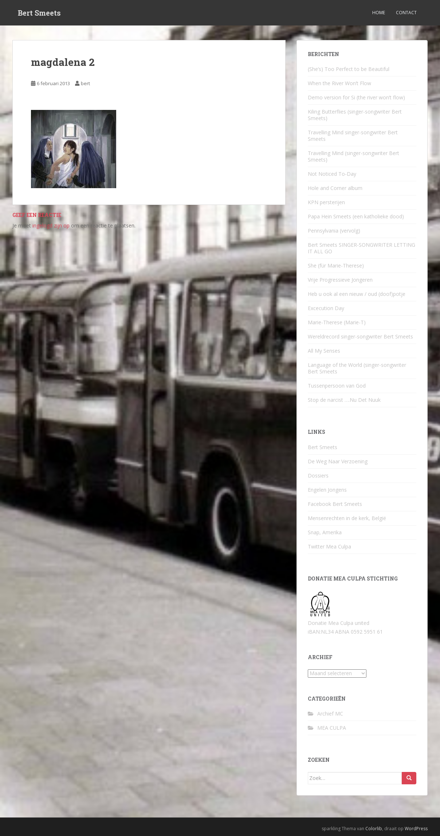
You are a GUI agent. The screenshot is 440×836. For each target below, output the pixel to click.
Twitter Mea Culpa (329, 546)
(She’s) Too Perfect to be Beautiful (348, 69)
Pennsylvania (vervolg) (334, 230)
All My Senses (324, 350)
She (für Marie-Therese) (336, 265)
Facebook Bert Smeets (335, 503)
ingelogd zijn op (51, 225)
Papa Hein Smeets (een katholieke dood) (356, 216)
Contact (406, 12)
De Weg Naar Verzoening (338, 461)
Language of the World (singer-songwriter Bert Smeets (357, 368)
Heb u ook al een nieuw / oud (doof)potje (356, 293)
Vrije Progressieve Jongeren (340, 279)
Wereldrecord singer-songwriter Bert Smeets (360, 336)
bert (85, 83)
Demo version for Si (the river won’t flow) (356, 97)
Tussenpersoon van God (337, 385)
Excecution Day (326, 308)
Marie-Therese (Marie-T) (337, 322)
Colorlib (373, 828)
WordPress (416, 828)
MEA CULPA (331, 727)
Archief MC (330, 713)
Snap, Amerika (325, 532)
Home (378, 12)
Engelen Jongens (327, 489)
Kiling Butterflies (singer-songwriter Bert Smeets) (355, 115)
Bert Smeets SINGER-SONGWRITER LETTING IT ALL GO (361, 248)
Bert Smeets (39, 12)
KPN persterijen (326, 202)
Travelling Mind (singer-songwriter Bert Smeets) (353, 156)
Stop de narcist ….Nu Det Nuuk (344, 399)
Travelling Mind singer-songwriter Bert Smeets (353, 135)
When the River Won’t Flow (339, 83)
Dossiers (318, 475)
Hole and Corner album (335, 188)
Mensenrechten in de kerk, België (347, 518)
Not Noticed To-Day (332, 173)
